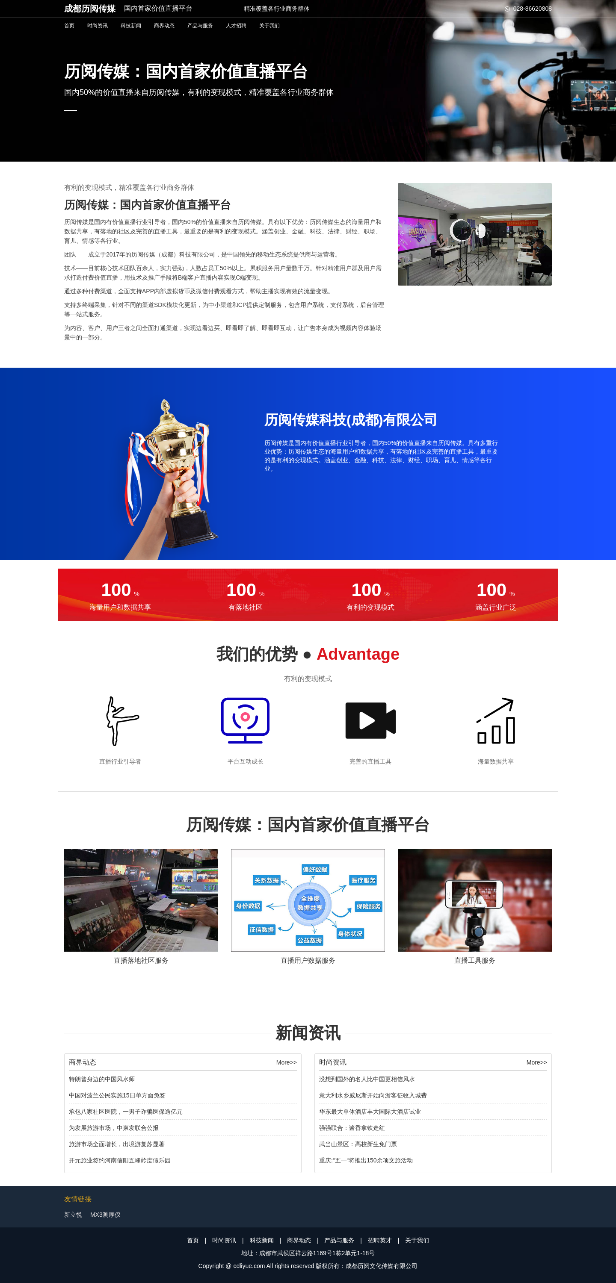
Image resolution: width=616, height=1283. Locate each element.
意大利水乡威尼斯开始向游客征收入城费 (373, 1095)
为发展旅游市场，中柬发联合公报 (114, 1127)
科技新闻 (131, 26)
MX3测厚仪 (105, 1214)
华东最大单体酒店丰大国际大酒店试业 (370, 1111)
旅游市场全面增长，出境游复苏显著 (117, 1144)
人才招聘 (236, 26)
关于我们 (269, 26)
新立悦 (73, 1214)
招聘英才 (380, 1240)
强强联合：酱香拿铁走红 (352, 1127)
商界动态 (164, 26)
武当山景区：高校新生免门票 (358, 1144)
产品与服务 (200, 26)
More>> (286, 1062)
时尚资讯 (97, 26)
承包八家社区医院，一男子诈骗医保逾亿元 (126, 1111)
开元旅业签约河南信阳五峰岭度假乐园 (120, 1160)
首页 (69, 26)
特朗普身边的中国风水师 (102, 1079)
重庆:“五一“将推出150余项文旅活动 (366, 1160)
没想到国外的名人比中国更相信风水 (367, 1079)
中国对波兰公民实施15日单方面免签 (117, 1095)
